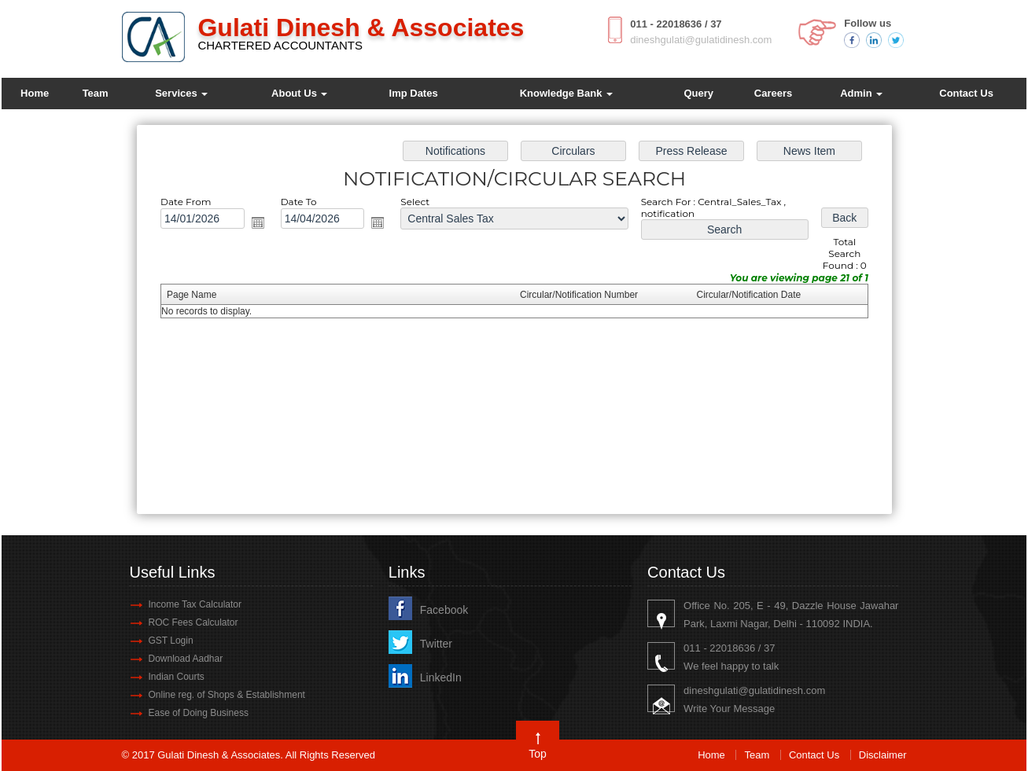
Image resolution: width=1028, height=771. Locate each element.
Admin (861, 93)
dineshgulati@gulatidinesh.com (701, 40)
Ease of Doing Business (198, 712)
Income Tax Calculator (194, 604)
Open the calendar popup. (266, 226)
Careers (773, 93)
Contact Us (966, 93)
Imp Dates (413, 93)
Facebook (444, 610)
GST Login (170, 640)
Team (96, 93)
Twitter (436, 643)
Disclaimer (883, 755)
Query (698, 93)
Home (34, 93)
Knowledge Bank (566, 93)
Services (181, 93)
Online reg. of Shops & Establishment (226, 694)
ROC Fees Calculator (193, 622)
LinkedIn (441, 677)
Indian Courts (176, 676)
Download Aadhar (185, 658)
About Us (299, 93)
